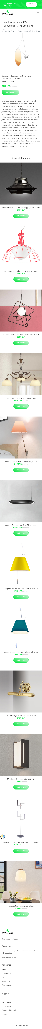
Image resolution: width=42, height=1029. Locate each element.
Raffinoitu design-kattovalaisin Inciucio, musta (21, 335)
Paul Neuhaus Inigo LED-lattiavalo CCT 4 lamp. (21, 842)
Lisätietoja (10, 92)
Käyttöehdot (6, 1006)
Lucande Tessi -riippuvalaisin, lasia (21, 906)
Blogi (3, 999)
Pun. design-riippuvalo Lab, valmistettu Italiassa (21, 271)
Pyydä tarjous (31, 4)
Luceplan (17, 78)
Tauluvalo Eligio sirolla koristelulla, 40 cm (21, 716)
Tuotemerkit (26, 76)
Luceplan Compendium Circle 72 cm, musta (21, 525)
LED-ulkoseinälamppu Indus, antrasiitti (21, 779)
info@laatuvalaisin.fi (9, 958)
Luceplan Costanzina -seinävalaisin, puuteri (21, 462)
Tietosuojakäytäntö (9, 1010)
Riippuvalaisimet (7, 78)
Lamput (4, 970)
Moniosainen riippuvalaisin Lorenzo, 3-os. (21, 398)
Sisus (3, 977)
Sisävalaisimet (16, 76)
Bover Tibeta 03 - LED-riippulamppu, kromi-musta (21, 208)
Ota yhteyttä (6, 1002)
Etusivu (4, 29)
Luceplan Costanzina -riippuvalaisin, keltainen (21, 589)
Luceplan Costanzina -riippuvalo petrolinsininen (21, 652)
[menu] (38, 13)
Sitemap (5, 1014)
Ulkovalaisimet (7, 985)
